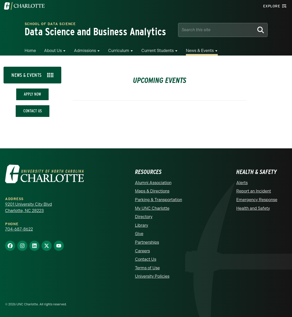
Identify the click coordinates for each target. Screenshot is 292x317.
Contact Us (32, 111)
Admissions (85, 50)
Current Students (157, 50)
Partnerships (147, 242)
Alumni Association (153, 182)
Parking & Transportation (158, 199)
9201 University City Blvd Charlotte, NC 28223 (28, 207)
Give (139, 233)
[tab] (32, 75)
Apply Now (32, 94)
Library (141, 225)
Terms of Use (147, 268)
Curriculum (118, 50)
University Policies (152, 276)
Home (30, 50)
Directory (143, 216)
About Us (53, 50)
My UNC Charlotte (152, 208)
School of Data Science (50, 24)
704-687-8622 (19, 229)
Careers (142, 251)
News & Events (200, 50)
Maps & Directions (152, 191)
